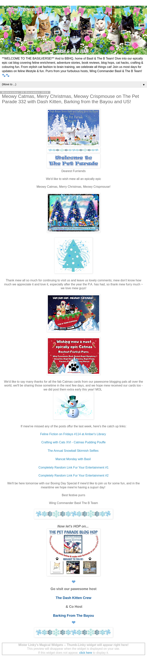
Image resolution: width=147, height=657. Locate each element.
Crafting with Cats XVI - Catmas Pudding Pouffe (73, 442)
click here (85, 652)
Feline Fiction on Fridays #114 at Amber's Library (73, 434)
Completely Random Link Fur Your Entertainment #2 (73, 475)
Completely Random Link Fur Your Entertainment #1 (73, 467)
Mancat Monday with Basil (73, 459)
